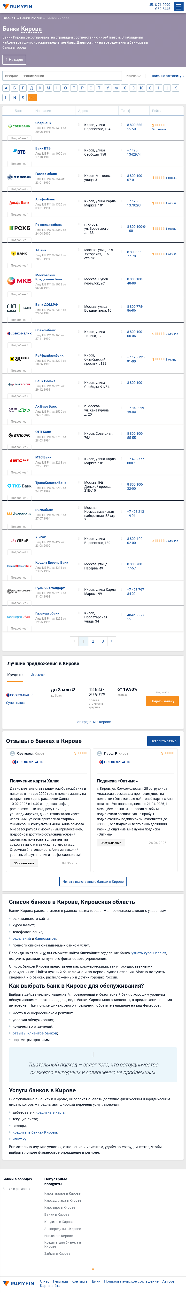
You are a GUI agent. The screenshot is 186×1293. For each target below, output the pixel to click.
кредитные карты (51, 1112)
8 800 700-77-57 (135, 566)
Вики (96, 1281)
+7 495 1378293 (134, 203)
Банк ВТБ (43, 148)
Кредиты (15, 675)
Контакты (79, 1281)
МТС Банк (43, 457)
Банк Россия (45, 381)
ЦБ (150, 5)
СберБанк (43, 123)
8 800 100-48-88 (135, 281)
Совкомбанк (45, 330)
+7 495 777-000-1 (136, 461)
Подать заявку (162, 701)
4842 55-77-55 (136, 617)
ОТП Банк (43, 432)
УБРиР (40, 537)
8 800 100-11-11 (135, 385)
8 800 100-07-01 (135, 178)
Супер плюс (15, 703)
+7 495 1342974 (134, 152)
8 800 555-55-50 (135, 127)
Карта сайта (50, 1285)
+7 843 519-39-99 (136, 410)
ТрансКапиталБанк (50, 483)
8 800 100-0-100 (136, 229)
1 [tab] (93, 1269)
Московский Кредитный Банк (49, 277)
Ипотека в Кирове (58, 1236)
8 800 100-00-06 (135, 334)
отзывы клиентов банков (35, 1033)
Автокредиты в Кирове (62, 1229)
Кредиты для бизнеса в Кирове (62, 1244)
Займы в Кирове (57, 1254)
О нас (44, 1281)
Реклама (60, 1281)
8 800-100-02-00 (135, 541)
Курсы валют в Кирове (62, 1193)
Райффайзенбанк (49, 355)
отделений (22, 938)
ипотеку (19, 1138)
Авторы (169, 1281)
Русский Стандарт (50, 588)
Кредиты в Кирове (58, 1222)
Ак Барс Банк (46, 406)
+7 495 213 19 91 (135, 514)
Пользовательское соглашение (131, 1281)
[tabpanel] (20, 1185)
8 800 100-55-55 (135, 436)
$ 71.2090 (162, 5)
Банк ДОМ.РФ (46, 305)
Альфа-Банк (45, 199)
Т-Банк (40, 250)
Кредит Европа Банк (51, 562)
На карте (16, 59)
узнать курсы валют (149, 952)
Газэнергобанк (47, 613)
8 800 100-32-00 (135, 486)
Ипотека (38, 675)
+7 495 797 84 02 (135, 592)
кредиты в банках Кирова (35, 1132)
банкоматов (45, 938)
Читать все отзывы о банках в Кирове (93, 881)
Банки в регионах (16, 1189)
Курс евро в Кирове (59, 1208)
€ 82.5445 (162, 9)
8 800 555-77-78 (135, 254)
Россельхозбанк (48, 225)
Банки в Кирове (56, 1215)
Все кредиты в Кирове (93, 722)
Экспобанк (44, 510)
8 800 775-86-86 (135, 309)
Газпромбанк (46, 174)
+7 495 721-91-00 (136, 359)
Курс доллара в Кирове (62, 1200)
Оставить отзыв (164, 741)
